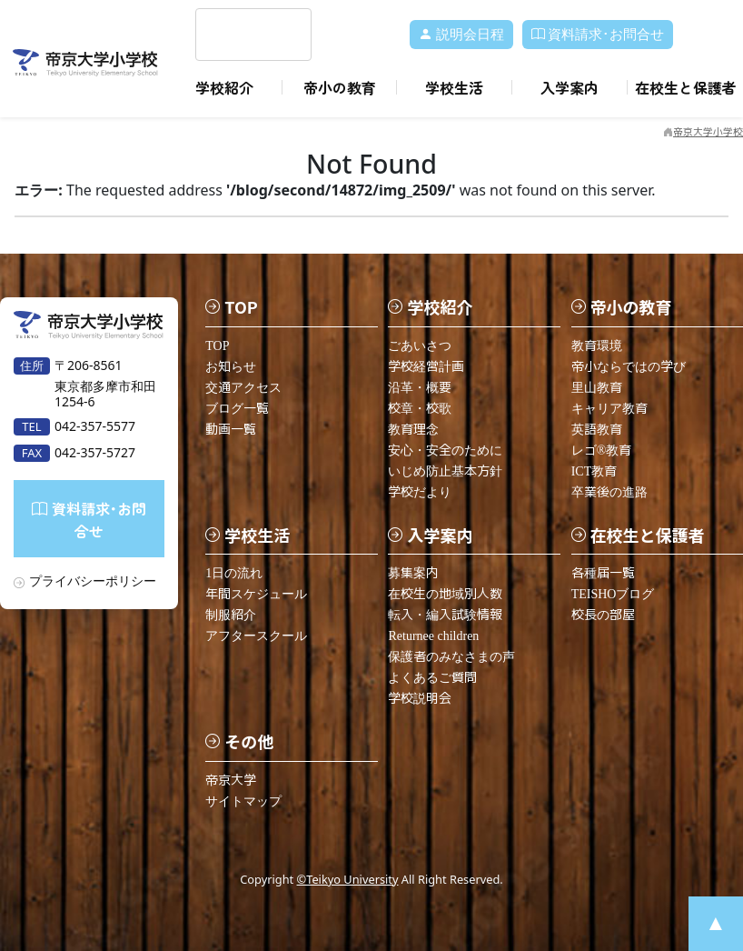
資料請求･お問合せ (598, 34)
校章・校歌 (419, 408)
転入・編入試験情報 (445, 614)
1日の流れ (234, 572)
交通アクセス (243, 387)
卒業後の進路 (609, 491)
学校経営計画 (426, 366)
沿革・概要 (419, 387)
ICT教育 (594, 470)
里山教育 (596, 387)
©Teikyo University (348, 878)
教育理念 (413, 428)
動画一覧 (230, 428)
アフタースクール (256, 635)
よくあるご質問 (432, 677)
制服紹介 (230, 614)
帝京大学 (230, 779)
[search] (231, 34)
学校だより (419, 491)
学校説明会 (419, 698)
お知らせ (230, 366)
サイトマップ (243, 800)
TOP (217, 345)
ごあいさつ (419, 345)
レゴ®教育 (601, 449)
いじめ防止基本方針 (445, 470)
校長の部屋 (603, 614)
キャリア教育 (609, 408)
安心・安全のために (445, 449)
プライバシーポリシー (92, 579)
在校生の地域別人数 (445, 593)
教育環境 (596, 345)
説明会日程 (461, 34)
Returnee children (433, 635)
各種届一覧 (603, 572)
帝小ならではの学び (628, 366)
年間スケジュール (256, 593)
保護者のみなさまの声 (451, 656)
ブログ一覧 (237, 408)
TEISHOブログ (613, 593)
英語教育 (596, 428)
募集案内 (413, 572)
